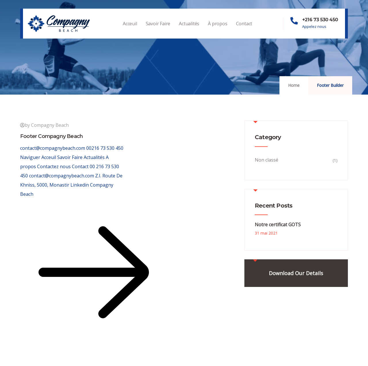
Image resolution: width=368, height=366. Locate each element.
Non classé (266, 160)
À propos (217, 29)
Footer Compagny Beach (51, 136)
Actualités (189, 29)
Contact (244, 29)
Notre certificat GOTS (278, 224)
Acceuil (130, 29)
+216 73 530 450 (320, 19)
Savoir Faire (158, 29)
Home (294, 85)
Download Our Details (296, 273)
